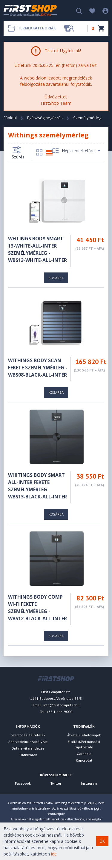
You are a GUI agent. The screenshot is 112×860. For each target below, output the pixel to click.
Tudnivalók (28, 755)
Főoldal (10, 117)
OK (102, 841)
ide (54, 854)
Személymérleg (87, 117)
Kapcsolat (84, 760)
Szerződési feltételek (28, 735)
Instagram (89, 783)
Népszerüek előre (75, 151)
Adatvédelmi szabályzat (27, 741)
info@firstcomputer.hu (61, 705)
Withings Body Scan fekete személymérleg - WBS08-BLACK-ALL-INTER (37, 367)
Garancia (84, 753)
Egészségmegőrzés (45, 117)
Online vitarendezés (28, 748)
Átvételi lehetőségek (84, 735)
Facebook (23, 783)
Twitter (55, 783)
